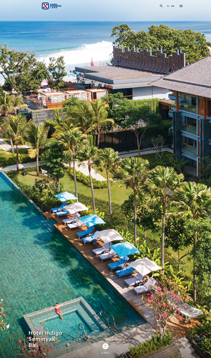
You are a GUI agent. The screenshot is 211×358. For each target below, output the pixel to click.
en (172, 6)
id (168, 6)
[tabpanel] (105, 179)
